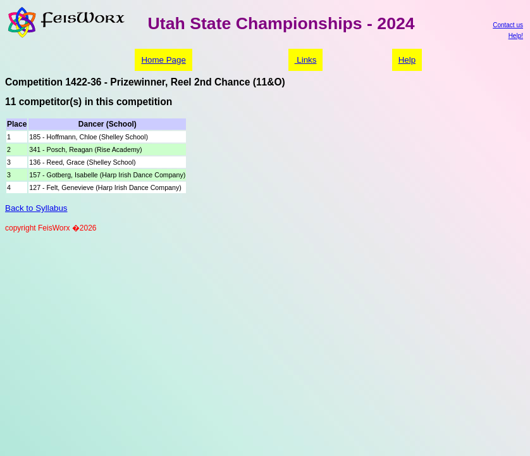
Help (407, 60)
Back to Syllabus (36, 208)
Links (306, 60)
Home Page (163, 60)
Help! (515, 35)
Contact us (508, 25)
